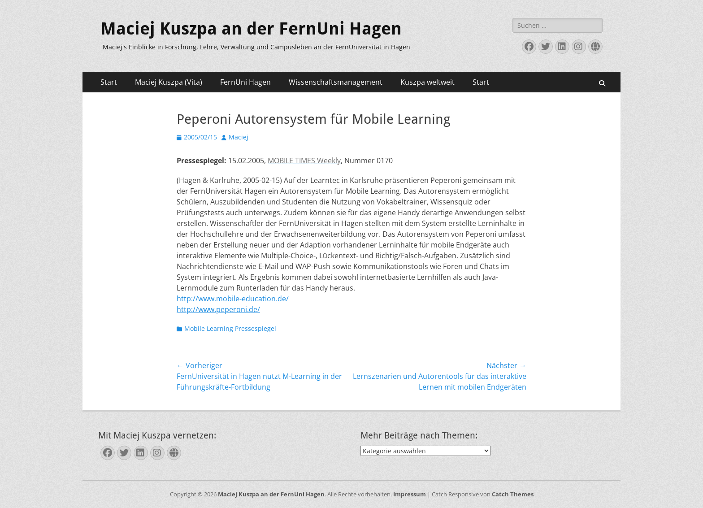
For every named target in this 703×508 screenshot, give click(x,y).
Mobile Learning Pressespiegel (230, 328)
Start (108, 82)
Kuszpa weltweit (427, 82)
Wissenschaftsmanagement (335, 82)
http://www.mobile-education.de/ (233, 299)
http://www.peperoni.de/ (218, 309)
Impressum (409, 494)
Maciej (238, 137)
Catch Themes (513, 494)
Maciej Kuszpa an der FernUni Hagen (251, 29)
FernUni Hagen (245, 82)
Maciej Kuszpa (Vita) (168, 82)
